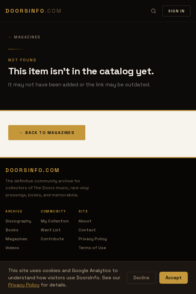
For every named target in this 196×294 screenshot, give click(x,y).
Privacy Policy (92, 239)
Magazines (16, 239)
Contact (87, 230)
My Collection (55, 221)
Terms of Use (92, 247)
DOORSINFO (33, 10)
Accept (174, 278)
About (84, 221)
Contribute (52, 239)
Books (12, 230)
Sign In (176, 11)
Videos (12, 247)
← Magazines (24, 37)
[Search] (153, 11)
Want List (51, 230)
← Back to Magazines (46, 132)
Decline (141, 278)
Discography (18, 221)
